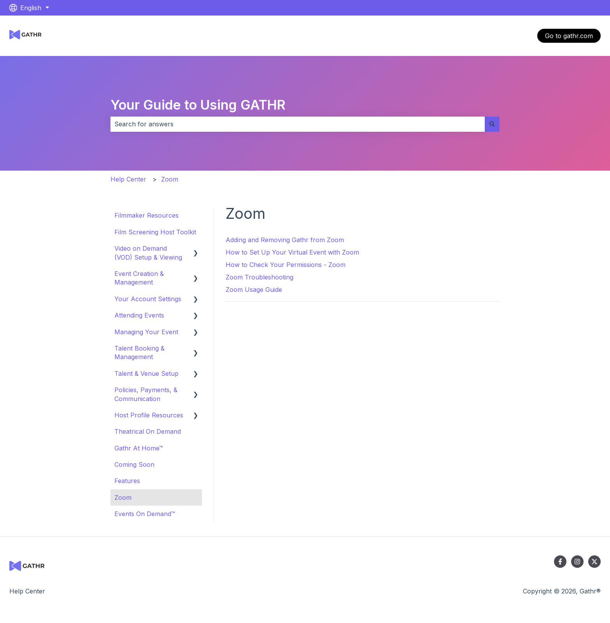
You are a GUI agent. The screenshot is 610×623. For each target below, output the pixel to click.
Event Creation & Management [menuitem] (139, 278)
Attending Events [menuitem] (139, 315)
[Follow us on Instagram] (577, 561)
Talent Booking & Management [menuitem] (139, 352)
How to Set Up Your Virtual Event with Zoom (292, 252)
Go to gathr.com (569, 36)
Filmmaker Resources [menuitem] (146, 215)
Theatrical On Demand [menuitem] (147, 431)
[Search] (492, 124)
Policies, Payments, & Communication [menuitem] (145, 394)
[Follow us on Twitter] (594, 561)
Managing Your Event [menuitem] (146, 332)
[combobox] (297, 124)
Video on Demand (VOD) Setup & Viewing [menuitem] (148, 252)
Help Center (128, 179)
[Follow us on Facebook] (560, 561)
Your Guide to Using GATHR (198, 105)
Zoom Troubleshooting (259, 277)
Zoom (169, 179)
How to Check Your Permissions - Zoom (285, 265)
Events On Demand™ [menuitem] (144, 514)
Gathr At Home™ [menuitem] (138, 448)
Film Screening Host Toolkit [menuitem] (155, 232)
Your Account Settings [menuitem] (147, 299)
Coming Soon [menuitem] (134, 464)
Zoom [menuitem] (122, 497)
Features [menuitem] (127, 481)
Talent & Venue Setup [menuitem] (146, 373)
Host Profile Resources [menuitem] (148, 415)
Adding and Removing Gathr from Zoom (285, 240)
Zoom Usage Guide (254, 289)
